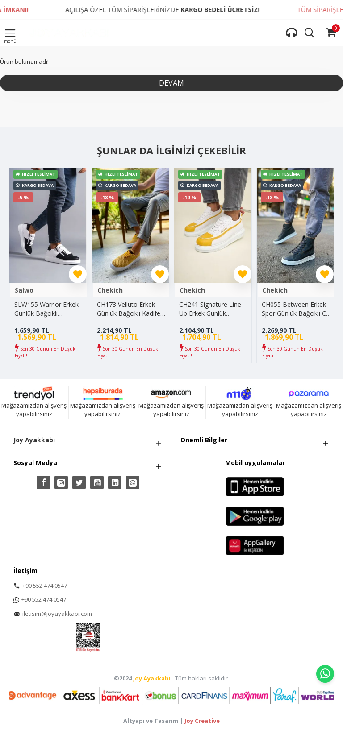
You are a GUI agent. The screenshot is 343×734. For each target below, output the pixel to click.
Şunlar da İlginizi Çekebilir (171, 150)
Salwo (24, 290)
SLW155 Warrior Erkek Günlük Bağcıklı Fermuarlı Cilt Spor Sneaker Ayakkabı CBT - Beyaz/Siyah (48, 309)
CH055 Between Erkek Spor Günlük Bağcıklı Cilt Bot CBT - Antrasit (296, 309)
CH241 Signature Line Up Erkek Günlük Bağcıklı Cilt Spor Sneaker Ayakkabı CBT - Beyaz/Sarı (213, 309)
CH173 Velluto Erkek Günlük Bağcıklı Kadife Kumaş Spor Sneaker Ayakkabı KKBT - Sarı (128, 309)
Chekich (110, 290)
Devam (171, 83)
